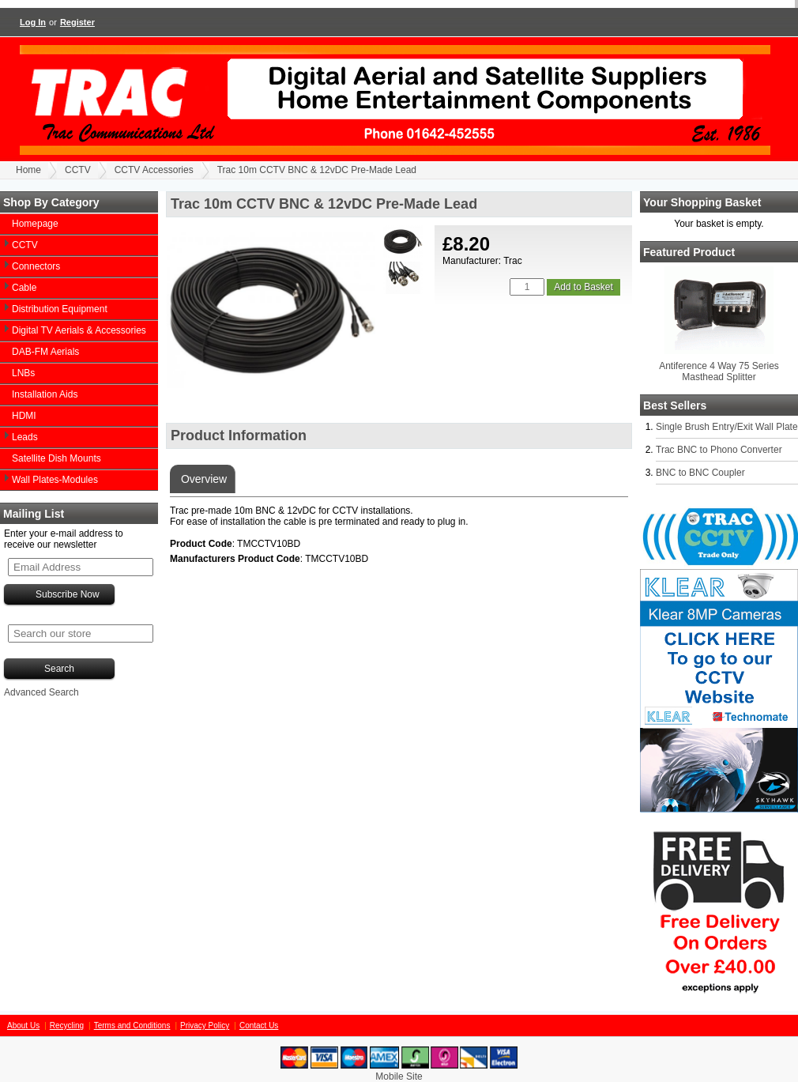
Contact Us (258, 1025)
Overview (202, 479)
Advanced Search (41, 692)
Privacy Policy (204, 1025)
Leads (25, 437)
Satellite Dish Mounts (56, 458)
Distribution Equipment (59, 309)
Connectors (36, 266)
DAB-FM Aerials (45, 351)
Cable (24, 287)
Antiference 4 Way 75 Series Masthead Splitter (719, 371)
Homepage (35, 223)
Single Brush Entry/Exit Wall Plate (727, 426)
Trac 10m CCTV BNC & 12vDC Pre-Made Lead (316, 169)
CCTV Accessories (154, 169)
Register (77, 22)
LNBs (23, 373)
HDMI (24, 415)
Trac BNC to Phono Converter (719, 449)
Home (28, 169)
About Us (23, 1025)
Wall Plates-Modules (55, 479)
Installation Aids (44, 394)
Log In (33, 22)
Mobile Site (398, 1076)
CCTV (78, 169)
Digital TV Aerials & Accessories (79, 330)
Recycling (67, 1025)
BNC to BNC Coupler (700, 472)
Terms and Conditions (132, 1025)
